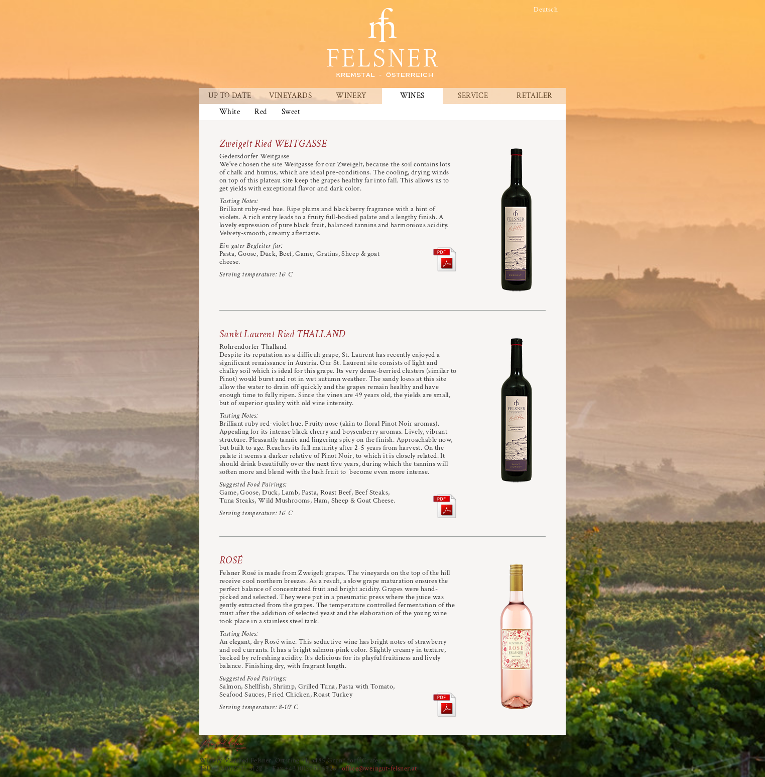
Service (473, 96)
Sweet (291, 112)
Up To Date (229, 96)
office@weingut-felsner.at (379, 768)
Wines (412, 96)
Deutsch (546, 9)
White (229, 112)
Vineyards (290, 96)
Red (260, 112)
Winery (351, 96)
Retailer (534, 96)
